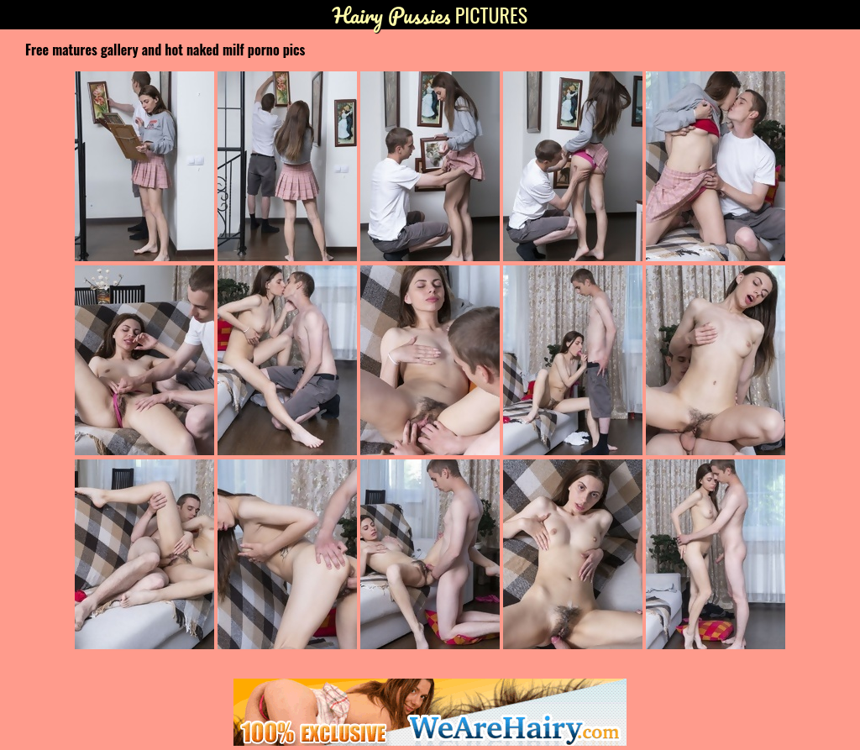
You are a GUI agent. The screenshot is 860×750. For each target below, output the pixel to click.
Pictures (430, 14)
